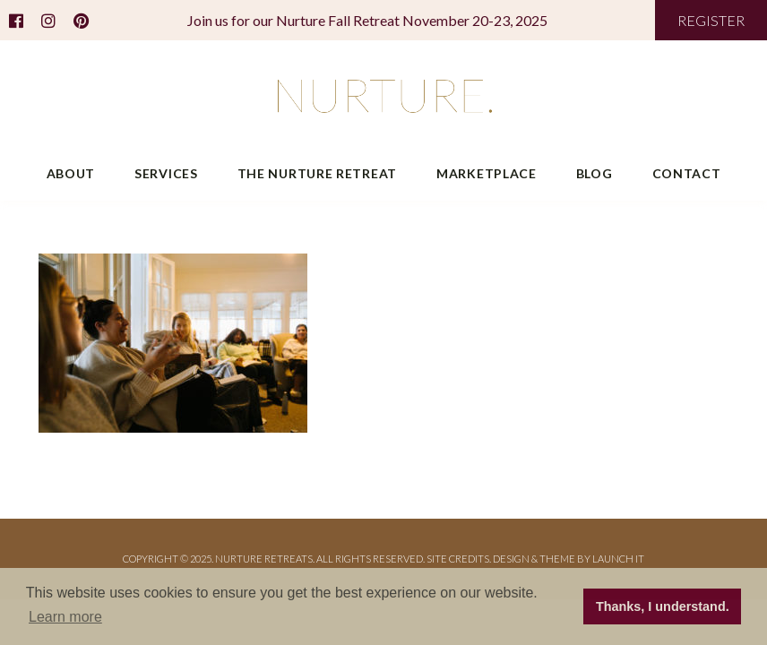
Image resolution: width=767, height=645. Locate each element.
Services (166, 173)
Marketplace (486, 173)
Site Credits (458, 558)
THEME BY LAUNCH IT (591, 558)
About (71, 173)
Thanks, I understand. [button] (662, 606)
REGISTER (711, 20)
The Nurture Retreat (317, 173)
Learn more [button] (65, 616)
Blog (594, 173)
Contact (686, 173)
